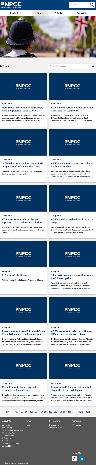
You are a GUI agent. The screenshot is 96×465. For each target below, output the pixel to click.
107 (26, 412)
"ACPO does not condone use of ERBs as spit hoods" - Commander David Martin (23, 166)
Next (80, 412)
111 (46, 412)
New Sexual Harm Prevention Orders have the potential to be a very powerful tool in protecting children (22, 110)
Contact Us (76, 425)
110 (41, 412)
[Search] (92, 5)
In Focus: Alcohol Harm (14, 275)
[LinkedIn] (81, 458)
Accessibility (7, 446)
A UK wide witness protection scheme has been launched (72, 165)
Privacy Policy (7, 438)
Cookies (5, 441)
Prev (16, 412)
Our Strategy (7, 428)
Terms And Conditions (10, 443)
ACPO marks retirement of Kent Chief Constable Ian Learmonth (72, 109)
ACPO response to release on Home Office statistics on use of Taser (71, 333)
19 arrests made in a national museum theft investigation (72, 277)
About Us (6, 425)
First (8, 412)
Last (88, 412)
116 (69, 412)
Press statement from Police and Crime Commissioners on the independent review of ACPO (23, 334)
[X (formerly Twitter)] (74, 458)
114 (60, 412)
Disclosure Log (54, 425)
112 (50, 412)
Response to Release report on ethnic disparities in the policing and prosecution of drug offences (71, 390)
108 (31, 412)
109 (36, 412)
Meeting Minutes (55, 428)
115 (64, 412)
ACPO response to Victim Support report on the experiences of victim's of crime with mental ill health (22, 222)
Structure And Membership (12, 430)
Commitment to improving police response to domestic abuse (20, 389)
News (28, 425)
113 (55, 412)
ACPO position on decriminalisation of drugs (72, 221)
